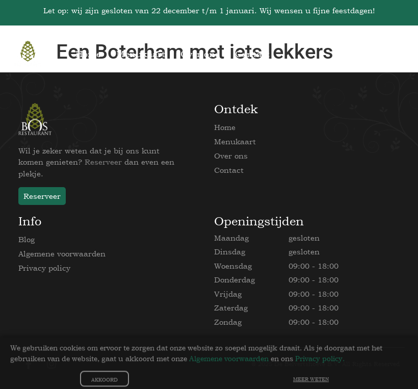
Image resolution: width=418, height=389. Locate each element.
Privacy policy (44, 268)
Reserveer (103, 162)
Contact (229, 170)
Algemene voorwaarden (62, 253)
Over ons (231, 156)
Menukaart (235, 141)
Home (225, 127)
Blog (26, 239)
